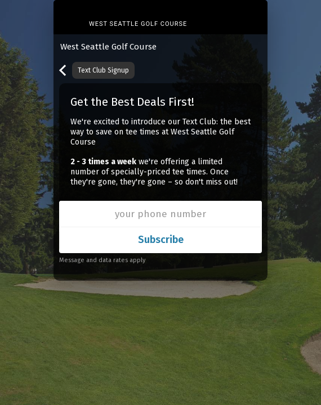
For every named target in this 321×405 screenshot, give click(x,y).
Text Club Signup (103, 70)
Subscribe (161, 239)
